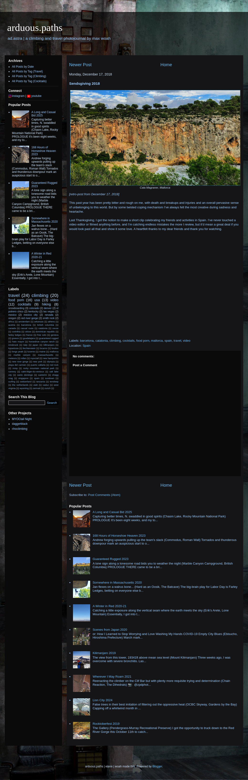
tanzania (40, 381)
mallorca (157, 340)
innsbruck (13, 345)
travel (177, 340)
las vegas (48, 311)
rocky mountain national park (38, 368)
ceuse (55, 328)
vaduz (46, 385)
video (186, 340)
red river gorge (29, 318)
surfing (11, 381)
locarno (43, 348)
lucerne (31, 351)
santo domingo (25, 375)
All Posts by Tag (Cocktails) (29, 81)
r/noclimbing (19, 428)
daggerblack (19, 423)
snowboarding (16, 308)
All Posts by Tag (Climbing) (29, 76)
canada (12, 328)
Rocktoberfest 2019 (106, 723)
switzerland (25, 381)
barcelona (87, 340)
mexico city (31, 314)
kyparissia (13, 348)
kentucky (33, 311)
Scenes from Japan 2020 (110, 629)
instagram (16, 96)
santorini (42, 375)
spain (168, 340)
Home (166, 64)
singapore (23, 378)
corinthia (16, 331)
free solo (41, 335)
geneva (54, 335)
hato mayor (18, 341)
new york (37, 361)
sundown (49, 378)
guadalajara (29, 338)
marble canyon (22, 355)
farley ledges (15, 335)
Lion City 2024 (102, 700)
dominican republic (45, 331)
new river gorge (20, 361)
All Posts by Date (23, 66)
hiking (46, 304)
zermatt (36, 388)
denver (48, 308)
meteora (12, 358)
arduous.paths (34, 27)
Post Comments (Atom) (104, 495)
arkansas (39, 321)
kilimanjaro (48, 345)
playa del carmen (17, 365)
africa (11, 321)
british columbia (45, 325)
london (55, 348)
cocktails (128, 340)
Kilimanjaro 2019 (104, 653)
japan (35, 345)
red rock (54, 365)
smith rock (49, 318)
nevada (49, 314)
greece (15, 338)
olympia (51, 361)
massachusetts (45, 355)
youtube (34, 96)
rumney (12, 371)
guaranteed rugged (48, 338)
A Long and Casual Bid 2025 (112, 512)
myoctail (35, 358)
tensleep (54, 381)
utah (35, 385)
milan (23, 358)
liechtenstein (29, 348)
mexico (12, 314)
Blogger (157, 766)
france (29, 335)
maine (42, 351)
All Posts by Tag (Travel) (27, 71)
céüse (28, 331)
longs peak (17, 351)
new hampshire (50, 358)
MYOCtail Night (22, 419)
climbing (115, 340)
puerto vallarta (38, 365)
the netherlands (20, 385)
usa (37, 300)
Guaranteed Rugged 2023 (110, 559)
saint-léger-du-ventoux (32, 371)
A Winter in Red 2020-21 (109, 606)
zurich (48, 388)
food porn (142, 340)
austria (11, 325)
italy (25, 345)
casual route (27, 328)
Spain (86, 345)
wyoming (24, 388)
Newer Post (80, 64)
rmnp (15, 368)
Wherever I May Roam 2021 (112, 676)
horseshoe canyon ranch (42, 341)
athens (51, 321)
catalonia (101, 340)
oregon (12, 318)
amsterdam (24, 321)
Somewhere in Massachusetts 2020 (117, 582)
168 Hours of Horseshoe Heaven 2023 (119, 535)
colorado (34, 308)
